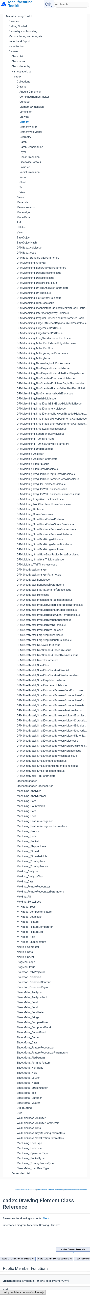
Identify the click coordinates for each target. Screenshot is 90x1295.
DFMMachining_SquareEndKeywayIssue (40, 433)
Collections (23, 81)
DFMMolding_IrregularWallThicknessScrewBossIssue (48, 494)
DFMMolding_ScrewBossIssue (35, 514)
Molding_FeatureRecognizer (33, 886)
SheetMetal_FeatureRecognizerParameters (42, 1052)
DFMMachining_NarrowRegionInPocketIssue (43, 363)
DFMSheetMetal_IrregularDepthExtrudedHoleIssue (47, 609)
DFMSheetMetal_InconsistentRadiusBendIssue (45, 599)
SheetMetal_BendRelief (30, 1012)
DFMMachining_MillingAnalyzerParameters (42, 353)
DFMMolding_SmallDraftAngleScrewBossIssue (44, 544)
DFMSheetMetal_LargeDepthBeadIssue (40, 635)
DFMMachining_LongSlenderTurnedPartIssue (44, 338)
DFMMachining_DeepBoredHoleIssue (39, 272)
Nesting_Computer (28, 947)
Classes (13, 51)
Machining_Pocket (28, 841)
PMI (19, 222)
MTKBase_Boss (26, 906)
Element (24, 121)
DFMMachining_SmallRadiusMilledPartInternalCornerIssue (52, 418)
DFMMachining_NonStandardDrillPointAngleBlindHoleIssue (52, 383)
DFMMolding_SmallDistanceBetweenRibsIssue (44, 534)
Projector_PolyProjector (31, 972)
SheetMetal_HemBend (30, 1067)
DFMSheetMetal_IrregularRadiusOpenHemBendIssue (48, 614)
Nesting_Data (25, 952)
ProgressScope (26, 962)
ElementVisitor (28, 126)
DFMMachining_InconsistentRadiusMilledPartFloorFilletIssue (53, 308)
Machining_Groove (28, 831)
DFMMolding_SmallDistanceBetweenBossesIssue (46, 529)
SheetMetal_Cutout (28, 1037)
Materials (22, 202)
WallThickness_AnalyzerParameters (38, 1123)
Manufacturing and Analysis (25, 36)
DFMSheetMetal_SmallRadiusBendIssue (40, 770)
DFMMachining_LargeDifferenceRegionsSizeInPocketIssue (52, 323)
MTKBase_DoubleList (29, 916)
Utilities (21, 227)
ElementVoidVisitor (30, 131)
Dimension (25, 111)
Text (22, 187)
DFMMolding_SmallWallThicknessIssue (40, 559)
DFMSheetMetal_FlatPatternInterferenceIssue (44, 589)
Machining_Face (26, 816)
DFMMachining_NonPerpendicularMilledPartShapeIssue (50, 373)
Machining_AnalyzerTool (31, 796)
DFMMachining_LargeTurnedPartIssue (39, 333)
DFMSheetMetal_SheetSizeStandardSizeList (43, 670)
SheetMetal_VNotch (28, 1102)
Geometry (25, 137)
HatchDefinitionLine (31, 147)
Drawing (22, 86)
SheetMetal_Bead (27, 1002)
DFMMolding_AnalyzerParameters (37, 459)
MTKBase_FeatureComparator (35, 926)
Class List (17, 56)
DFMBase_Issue (26, 252)
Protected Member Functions (75, 1190)
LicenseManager (27, 781)
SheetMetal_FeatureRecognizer (35, 1047)
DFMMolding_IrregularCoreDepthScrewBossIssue (46, 474)
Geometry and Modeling (23, 31)
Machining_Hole (26, 836)
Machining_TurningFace (31, 861)
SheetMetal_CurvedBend (31, 1032)
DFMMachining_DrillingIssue (34, 292)
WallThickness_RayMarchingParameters (41, 1133)
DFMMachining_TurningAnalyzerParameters (43, 443)
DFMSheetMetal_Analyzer (32, 569)
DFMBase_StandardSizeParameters (38, 257)
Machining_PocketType (30, 1158)
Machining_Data (26, 811)
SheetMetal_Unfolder (29, 1097)
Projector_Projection (29, 977)
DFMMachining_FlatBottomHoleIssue (39, 298)
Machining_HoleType (29, 1148)
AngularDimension (30, 91)
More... (47, 1218)
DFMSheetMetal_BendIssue (33, 579)
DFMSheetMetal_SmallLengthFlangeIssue (41, 760)
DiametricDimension (31, 106)
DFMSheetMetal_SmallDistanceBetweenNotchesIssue (49, 750)
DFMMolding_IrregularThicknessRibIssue (41, 484)
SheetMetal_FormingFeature (34, 1062)
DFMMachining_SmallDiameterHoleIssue (41, 408)
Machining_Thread (28, 851)
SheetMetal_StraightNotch (32, 1087)
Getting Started (18, 26)
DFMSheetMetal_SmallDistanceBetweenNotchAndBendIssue (53, 745)
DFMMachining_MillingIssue (33, 358)
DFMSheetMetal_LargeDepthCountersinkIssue (44, 640)
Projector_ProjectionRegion (33, 987)
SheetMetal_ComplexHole (32, 1022)
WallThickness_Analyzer (31, 1118)
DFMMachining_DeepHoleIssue (35, 277)
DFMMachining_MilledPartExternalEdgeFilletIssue (46, 343)
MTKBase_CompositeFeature (34, 911)
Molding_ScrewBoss (29, 901)
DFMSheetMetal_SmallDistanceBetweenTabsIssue (47, 755)
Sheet (22, 182)
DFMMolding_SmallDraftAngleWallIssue (40, 549)
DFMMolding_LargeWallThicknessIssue (40, 499)
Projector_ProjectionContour (34, 982)
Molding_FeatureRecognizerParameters (40, 891)
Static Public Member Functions (50, 1190)
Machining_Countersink (31, 806)
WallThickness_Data (29, 1128)
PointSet (24, 167)
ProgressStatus (26, 967)
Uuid (19, 1113)
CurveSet (24, 101)
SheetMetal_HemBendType (33, 1168)
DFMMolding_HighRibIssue (33, 464)
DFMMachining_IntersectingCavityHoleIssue (43, 313)
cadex (17, 76)
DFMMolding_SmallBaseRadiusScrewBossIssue (45, 524)
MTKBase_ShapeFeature (31, 941)
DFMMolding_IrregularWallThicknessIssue (42, 489)
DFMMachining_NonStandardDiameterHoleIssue (46, 378)
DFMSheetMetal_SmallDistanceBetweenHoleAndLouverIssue (53, 730)
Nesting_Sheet (25, 957)
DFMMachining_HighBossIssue (35, 303)
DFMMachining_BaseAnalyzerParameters (41, 267)
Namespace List (21, 71)
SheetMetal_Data (27, 1042)
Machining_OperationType (32, 1153)
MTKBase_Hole (26, 936)
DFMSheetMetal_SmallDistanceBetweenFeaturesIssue (49, 710)
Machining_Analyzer (29, 791)
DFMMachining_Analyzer (31, 262)
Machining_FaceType (29, 1143)
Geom (20, 197)
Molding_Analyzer (27, 871)
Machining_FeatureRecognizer (35, 821)
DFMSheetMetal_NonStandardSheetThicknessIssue (47, 655)
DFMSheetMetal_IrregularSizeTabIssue (40, 630)
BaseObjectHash (27, 242)
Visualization (16, 46)
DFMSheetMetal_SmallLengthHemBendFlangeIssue (47, 765)
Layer (22, 152)
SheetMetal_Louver (28, 1077)
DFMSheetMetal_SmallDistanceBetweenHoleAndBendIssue (52, 715)
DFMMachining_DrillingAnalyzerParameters (43, 287)
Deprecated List (20, 1173)
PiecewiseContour (30, 162)
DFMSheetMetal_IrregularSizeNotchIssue (41, 625)
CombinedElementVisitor (34, 96)
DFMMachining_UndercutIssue (35, 448)
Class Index (18, 61)
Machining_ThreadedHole (32, 856)
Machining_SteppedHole (31, 846)
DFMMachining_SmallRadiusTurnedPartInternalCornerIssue (52, 423)
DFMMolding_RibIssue (30, 509)
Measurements (26, 207)
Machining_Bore (26, 801)
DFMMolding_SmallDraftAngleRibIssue (40, 539)
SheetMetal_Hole (27, 1072)
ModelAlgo (23, 212)
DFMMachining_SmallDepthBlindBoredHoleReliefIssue (49, 403)
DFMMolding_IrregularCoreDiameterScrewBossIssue (48, 479)
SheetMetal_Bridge (28, 1017)
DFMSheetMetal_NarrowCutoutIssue (38, 645)
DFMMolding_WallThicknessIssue (37, 564)
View (22, 192)
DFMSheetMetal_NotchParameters (37, 660)
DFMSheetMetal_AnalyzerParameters (39, 574)
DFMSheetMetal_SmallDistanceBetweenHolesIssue (47, 740)
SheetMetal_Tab (26, 1092)
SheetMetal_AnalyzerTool (32, 997)
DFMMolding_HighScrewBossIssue (38, 469)
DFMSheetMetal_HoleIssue (33, 594)
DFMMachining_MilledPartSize (35, 348)
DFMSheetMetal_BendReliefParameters (40, 584)
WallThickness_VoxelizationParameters (40, 1138)
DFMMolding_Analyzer (30, 453)
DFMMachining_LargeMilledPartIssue (39, 328)
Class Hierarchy (20, 66)
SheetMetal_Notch (28, 1082)
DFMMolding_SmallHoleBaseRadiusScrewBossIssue (48, 554)
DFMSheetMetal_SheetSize (33, 665)
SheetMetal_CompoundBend (34, 1027)
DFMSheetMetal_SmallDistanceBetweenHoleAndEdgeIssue (52, 725)
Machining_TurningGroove (32, 866)
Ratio (22, 177)
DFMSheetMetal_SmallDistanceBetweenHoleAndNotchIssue (52, 735)
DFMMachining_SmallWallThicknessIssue (41, 428)
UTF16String (24, 1108)
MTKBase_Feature (28, 921)
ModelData (23, 217)
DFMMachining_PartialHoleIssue (36, 398)
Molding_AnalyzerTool (30, 876)
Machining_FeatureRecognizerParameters (42, 826)
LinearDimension (29, 157)
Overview (14, 21)
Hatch (23, 142)
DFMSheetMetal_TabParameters (36, 775)
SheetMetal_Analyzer (29, 992)
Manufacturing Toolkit (19, 16)
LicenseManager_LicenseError (35, 786)
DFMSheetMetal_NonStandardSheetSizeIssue (44, 650)
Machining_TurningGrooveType (35, 1163)
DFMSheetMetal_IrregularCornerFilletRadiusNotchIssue (50, 604)
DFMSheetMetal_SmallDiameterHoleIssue (42, 685)
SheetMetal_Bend (27, 1007)
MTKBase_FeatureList (30, 931)
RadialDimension (29, 172)
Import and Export (19, 41)
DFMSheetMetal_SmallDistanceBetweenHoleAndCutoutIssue (53, 720)
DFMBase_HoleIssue (29, 247)
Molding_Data (25, 881)
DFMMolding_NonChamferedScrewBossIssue (44, 504)
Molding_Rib (24, 896)
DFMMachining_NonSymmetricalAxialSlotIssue (45, 393)
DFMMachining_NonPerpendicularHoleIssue (43, 368)
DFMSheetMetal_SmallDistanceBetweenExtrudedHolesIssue (53, 705)
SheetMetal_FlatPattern (31, 1057)
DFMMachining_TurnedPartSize (35, 438)
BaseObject (23, 237)
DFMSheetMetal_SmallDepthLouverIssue (41, 680)
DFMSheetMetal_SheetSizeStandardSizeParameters (48, 675)
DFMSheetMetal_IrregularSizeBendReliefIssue (44, 620)
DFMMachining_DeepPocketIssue (37, 282)
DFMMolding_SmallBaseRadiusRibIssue (40, 519)
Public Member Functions (25, 1190)
